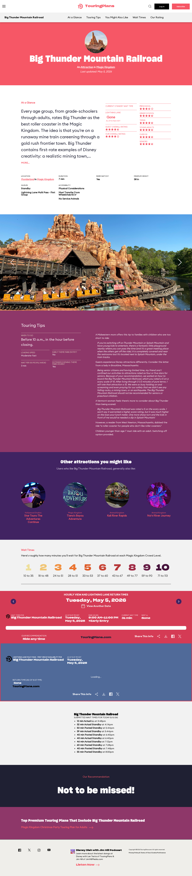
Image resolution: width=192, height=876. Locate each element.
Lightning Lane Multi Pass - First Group (38, 193)
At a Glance (75, 17)
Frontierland (27, 179)
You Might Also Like (116, 17)
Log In (161, 6)
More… (25, 162)
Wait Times (139, 17)
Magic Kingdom (105, 67)
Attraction (87, 67)
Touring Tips (93, 17)
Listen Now (88, 865)
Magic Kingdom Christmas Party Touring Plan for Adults (57, 827)
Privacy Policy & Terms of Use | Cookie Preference (147, 853)
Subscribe (181, 6)
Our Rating (157, 17)
